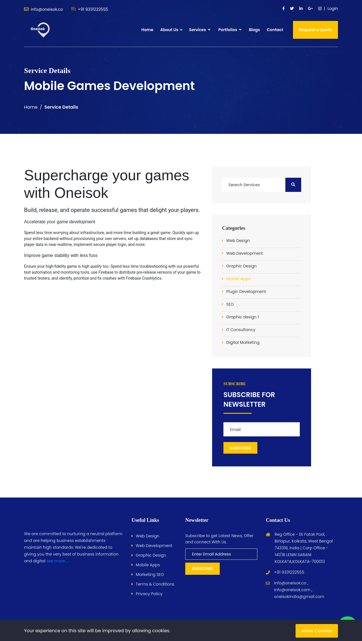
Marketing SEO (150, 574)
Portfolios (230, 30)
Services (199, 30)
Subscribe (202, 568)
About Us (169, 30)
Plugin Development (246, 291)
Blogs (254, 30)
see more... (57, 561)
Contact (275, 30)
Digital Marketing (243, 342)
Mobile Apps (238, 279)
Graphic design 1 (242, 317)
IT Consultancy (240, 330)
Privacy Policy (149, 594)
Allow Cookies (316, 630)
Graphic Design (241, 266)
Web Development (244, 253)
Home (147, 30)
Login (332, 8)
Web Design (238, 240)
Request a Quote (315, 30)
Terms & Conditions (155, 584)
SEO (230, 304)
